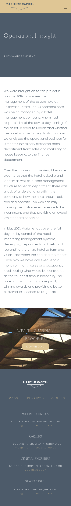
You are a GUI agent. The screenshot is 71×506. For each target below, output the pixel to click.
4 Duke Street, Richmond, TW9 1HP (35, 421)
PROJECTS (58, 398)
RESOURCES (35, 398)
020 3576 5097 (35, 470)
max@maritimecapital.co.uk (35, 425)
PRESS (13, 398)
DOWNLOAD (35, 346)
